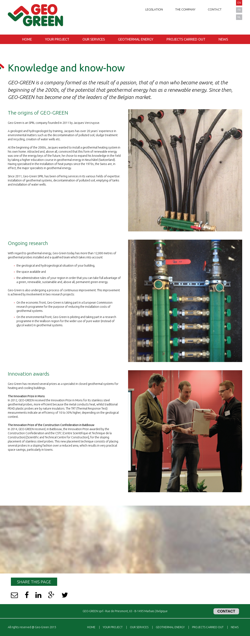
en (239, 2)
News (223, 39)
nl (239, 17)
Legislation (154, 9)
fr (239, 10)
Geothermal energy (135, 39)
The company (185, 9)
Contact (215, 9)
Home (27, 39)
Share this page (34, 581)
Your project (57, 39)
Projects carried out (186, 39)
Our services (93, 39)
